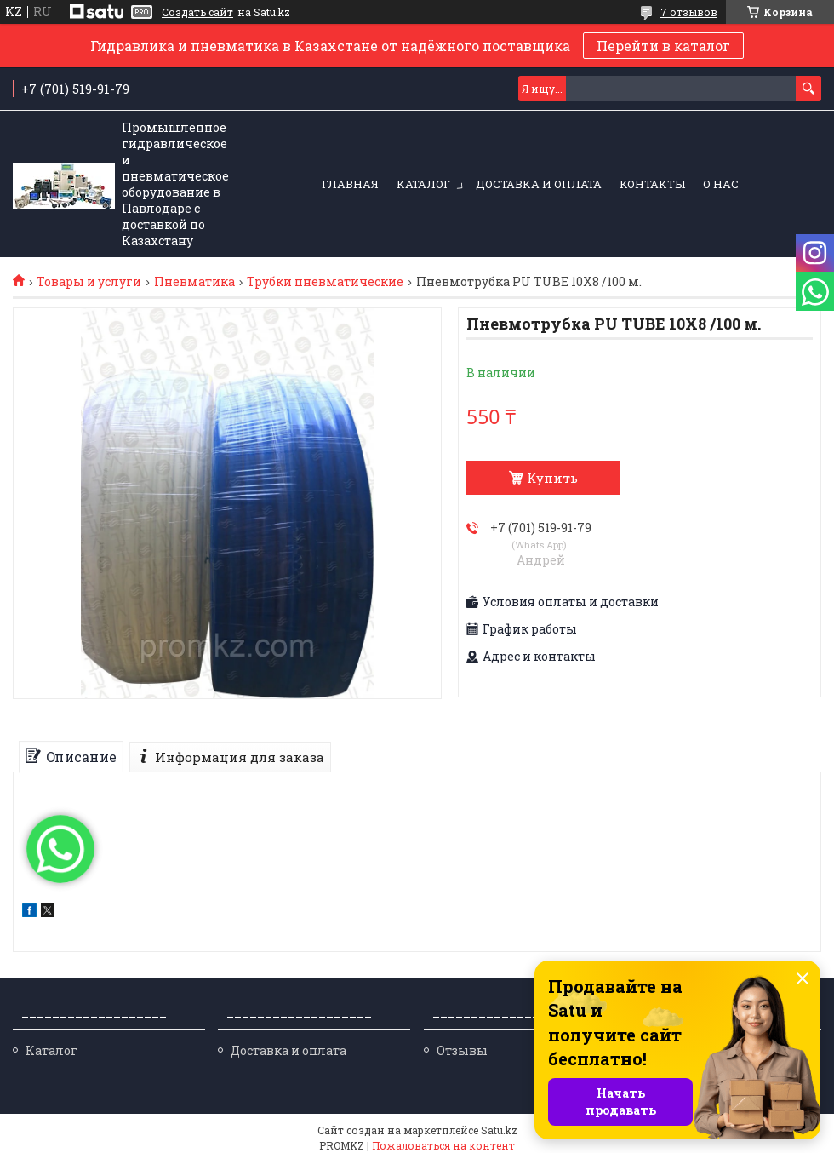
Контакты (652, 184)
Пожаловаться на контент (443, 1145)
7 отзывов (688, 12)
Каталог (423, 184)
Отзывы (462, 1050)
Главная (350, 184)
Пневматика (194, 282)
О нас (721, 184)
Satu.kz (499, 1130)
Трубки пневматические (325, 282)
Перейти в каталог (663, 45)
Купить (552, 477)
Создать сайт (197, 12)
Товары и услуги (89, 282)
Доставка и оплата (539, 184)
